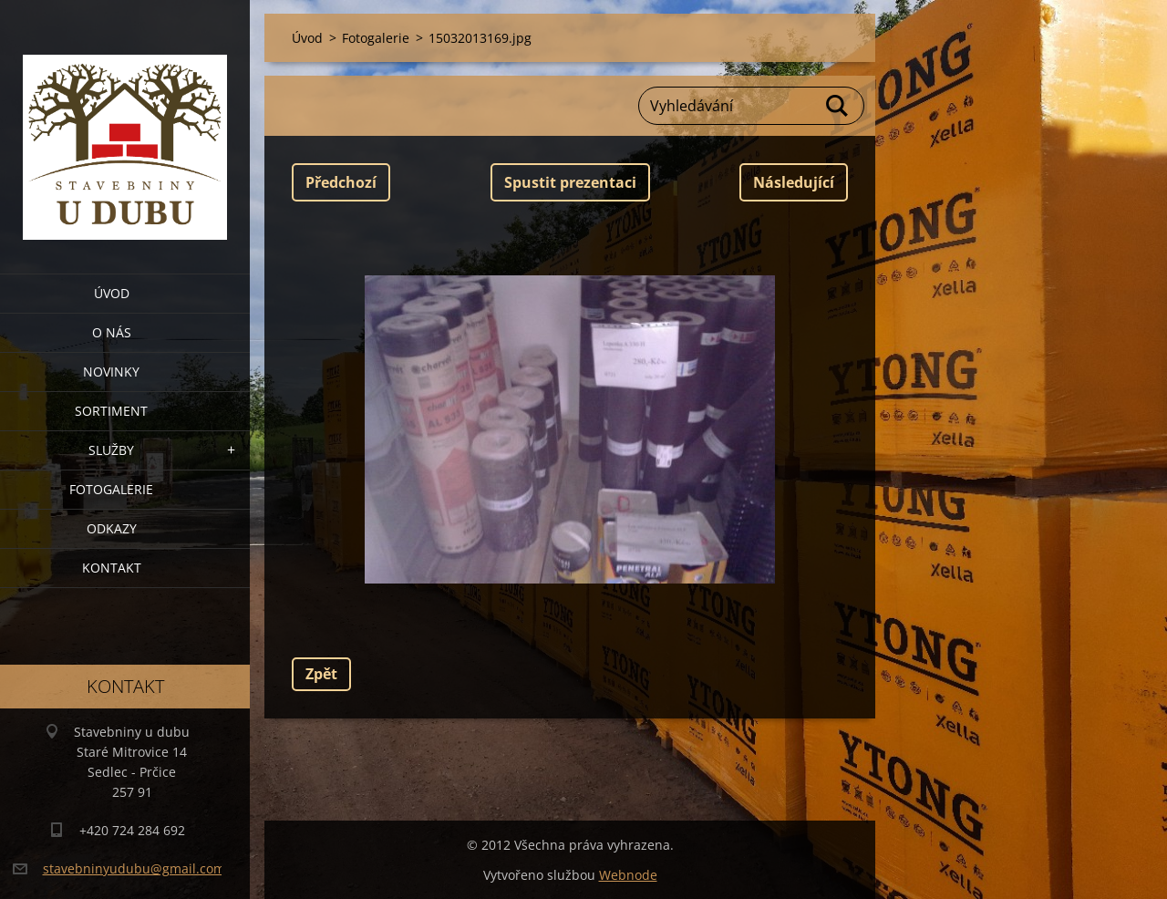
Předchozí (341, 182)
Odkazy (112, 528)
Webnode (628, 875)
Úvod (111, 293)
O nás (111, 332)
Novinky (111, 371)
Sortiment (111, 410)
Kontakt (111, 567)
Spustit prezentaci (570, 182)
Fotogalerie (111, 489)
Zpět (321, 674)
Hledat (838, 105)
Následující (793, 182)
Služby (111, 450)
